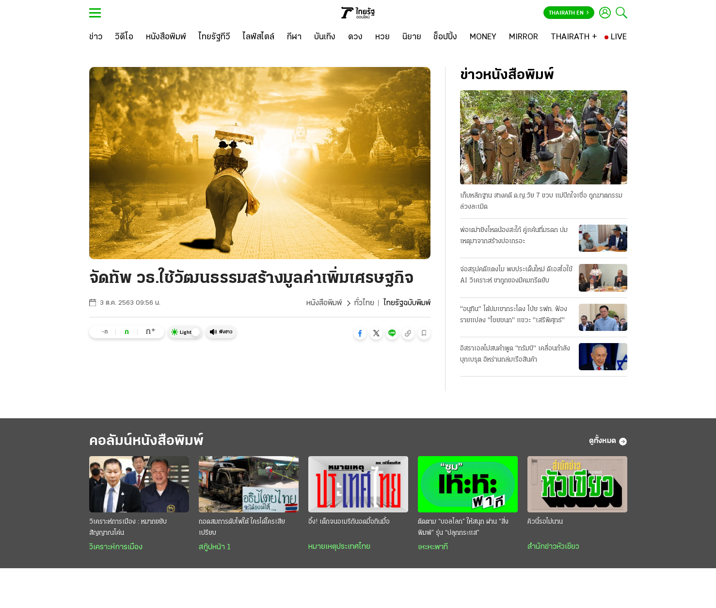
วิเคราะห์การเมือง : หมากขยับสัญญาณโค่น (128, 527)
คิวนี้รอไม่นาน (545, 522)
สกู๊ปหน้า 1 (215, 547)
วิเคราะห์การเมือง (116, 547)
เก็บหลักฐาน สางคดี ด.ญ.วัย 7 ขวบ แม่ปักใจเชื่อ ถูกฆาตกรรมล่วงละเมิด (541, 201)
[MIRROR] (523, 37)
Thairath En (569, 13)
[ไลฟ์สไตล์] (258, 37)
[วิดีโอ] (124, 37)
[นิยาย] (411, 37)
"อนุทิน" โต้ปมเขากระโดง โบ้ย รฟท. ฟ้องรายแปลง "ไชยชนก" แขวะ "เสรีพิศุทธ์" (513, 315)
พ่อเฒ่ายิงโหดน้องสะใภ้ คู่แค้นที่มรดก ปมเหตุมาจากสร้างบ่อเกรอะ (514, 236)
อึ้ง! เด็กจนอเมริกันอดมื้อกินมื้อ (349, 522)
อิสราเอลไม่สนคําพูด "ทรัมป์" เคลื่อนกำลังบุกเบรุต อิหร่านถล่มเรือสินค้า (515, 354)
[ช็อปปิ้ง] (445, 37)
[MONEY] (483, 37)
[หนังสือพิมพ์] (166, 37)
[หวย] (382, 37)
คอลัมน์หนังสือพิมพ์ (146, 441)
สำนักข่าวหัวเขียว (553, 547)
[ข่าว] (96, 37)
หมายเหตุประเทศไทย (339, 547)
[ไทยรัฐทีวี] (214, 37)
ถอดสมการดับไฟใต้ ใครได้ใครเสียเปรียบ (242, 527)
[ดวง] (355, 37)
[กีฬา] (294, 37)
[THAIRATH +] (574, 37)
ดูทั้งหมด (608, 441)
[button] (360, 333)
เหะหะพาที (433, 547)
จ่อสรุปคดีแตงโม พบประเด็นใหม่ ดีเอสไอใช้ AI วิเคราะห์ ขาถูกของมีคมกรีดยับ (516, 275)
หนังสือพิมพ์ (324, 303)
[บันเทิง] (324, 37)
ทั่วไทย (364, 303)
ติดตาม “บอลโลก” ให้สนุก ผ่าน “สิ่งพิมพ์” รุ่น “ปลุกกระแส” (463, 527)
